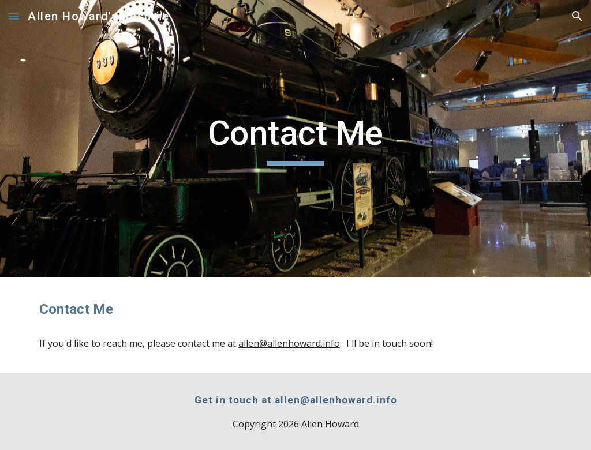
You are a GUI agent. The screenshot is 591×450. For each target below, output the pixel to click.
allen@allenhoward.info (289, 343)
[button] (14, 16)
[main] (295, 138)
